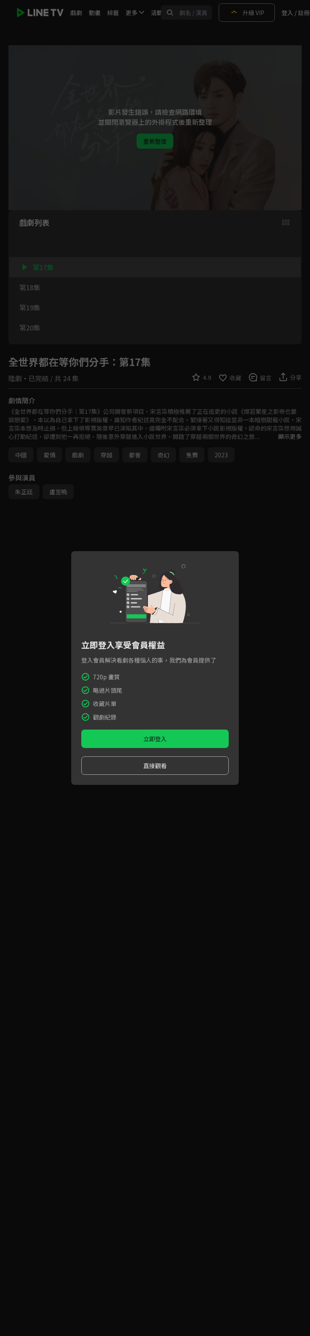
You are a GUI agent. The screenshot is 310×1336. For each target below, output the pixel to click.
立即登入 (155, 739)
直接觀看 (155, 765)
